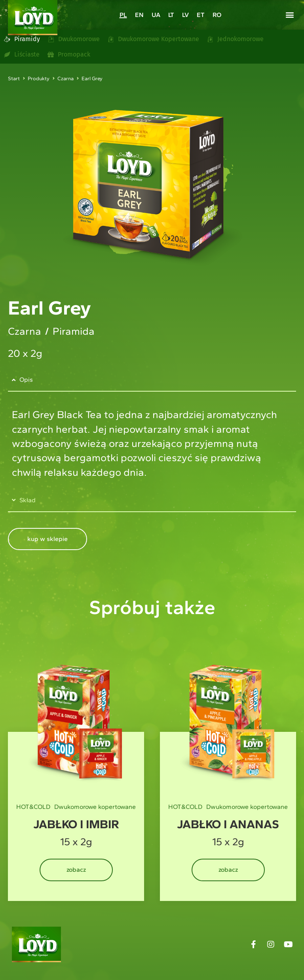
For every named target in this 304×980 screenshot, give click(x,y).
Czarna (65, 78)
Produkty (38, 78)
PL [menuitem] (123, 15)
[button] (289, 14)
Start (14, 78)
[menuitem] (123, 15)
